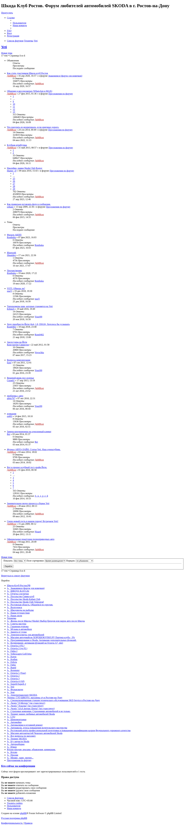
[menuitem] (19, 23)
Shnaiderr (11, 255)
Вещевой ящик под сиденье (20, 378)
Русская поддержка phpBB (14, 818)
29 (14, 189)
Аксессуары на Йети (17, 342)
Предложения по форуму (60, 93)
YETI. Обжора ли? (16, 288)
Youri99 (38, 316)
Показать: (14, 560)
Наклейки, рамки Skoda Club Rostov (24, 168)
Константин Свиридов (18, 344)
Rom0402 (11, 327)
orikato (10, 207)
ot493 (9, 416)
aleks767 (11, 398)
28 (14, 186)
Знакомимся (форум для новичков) (65, 76)
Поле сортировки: (46, 560)
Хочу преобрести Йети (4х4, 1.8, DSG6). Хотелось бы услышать (38, 324)
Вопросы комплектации (18, 360)
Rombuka (11, 237)
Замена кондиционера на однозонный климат (29, 431)
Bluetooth (11, 252)
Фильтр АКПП (14, 235)
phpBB (23, 813)
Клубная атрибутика (17, 145)
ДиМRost (11, 76)
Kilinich (10, 309)
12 (14, 109)
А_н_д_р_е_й (41, 496)
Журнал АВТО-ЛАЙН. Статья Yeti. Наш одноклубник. (34, 449)
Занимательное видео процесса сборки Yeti (28, 503)
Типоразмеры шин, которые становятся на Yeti (30, 306)
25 (14, 178)
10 (14, 104)
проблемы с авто (15, 396)
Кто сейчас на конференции (18, 765)
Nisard (38, 531)
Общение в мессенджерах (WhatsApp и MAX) (29, 91)
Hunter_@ (12, 171)
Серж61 (11, 380)
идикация (11, 413)
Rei (8, 434)
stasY (9, 291)
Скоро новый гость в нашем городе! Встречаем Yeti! (32, 521)
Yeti (4, 47)
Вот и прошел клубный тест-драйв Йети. (27, 467)
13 (14, 112)
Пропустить (7, 13)
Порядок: (79, 560)
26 (14, 181)
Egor (9, 362)
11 (14, 106)
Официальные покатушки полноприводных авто (30, 539)
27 (14, 183)
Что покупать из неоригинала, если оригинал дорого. (33, 127)
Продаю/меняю (14, 270)
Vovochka (39, 352)
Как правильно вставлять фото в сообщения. (29, 204)
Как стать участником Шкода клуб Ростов (27, 73)
